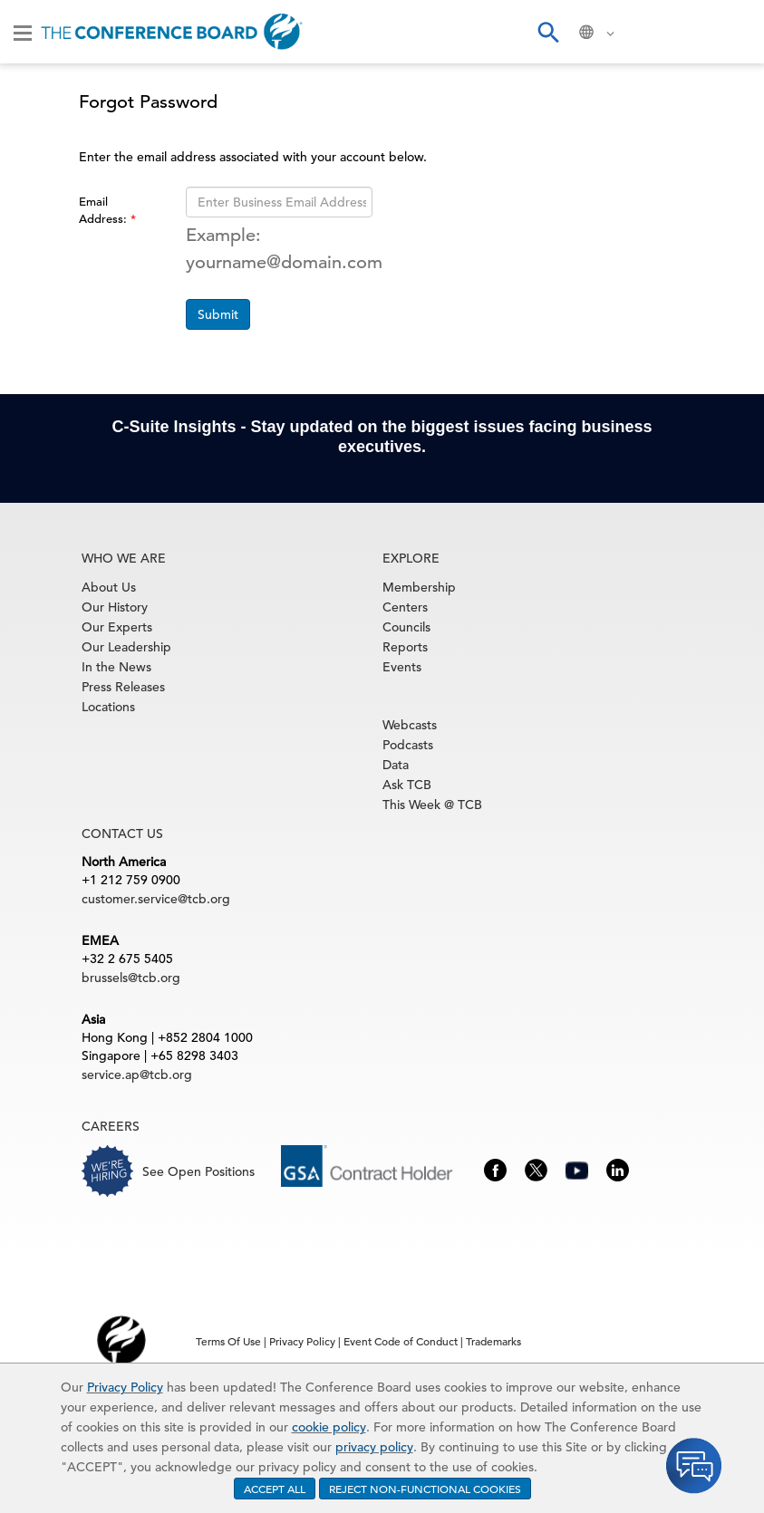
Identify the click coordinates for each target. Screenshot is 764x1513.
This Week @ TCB (432, 804)
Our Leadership (126, 647)
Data (395, 764)
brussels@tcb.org (131, 977)
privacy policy (374, 1447)
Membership (419, 587)
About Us (109, 587)
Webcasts (409, 725)
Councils (406, 627)
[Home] (172, 32)
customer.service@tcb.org (156, 899)
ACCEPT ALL (274, 1488)
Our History (115, 607)
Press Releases (123, 687)
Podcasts (407, 745)
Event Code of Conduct (400, 1341)
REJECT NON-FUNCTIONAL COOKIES (425, 1488)
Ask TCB (406, 784)
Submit (218, 314)
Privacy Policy (125, 1387)
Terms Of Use (228, 1341)
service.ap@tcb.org (137, 1074)
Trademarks (493, 1341)
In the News (116, 667)
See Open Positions (198, 1171)
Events (401, 667)
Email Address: (105, 210)
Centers (405, 607)
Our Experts (117, 627)
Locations (108, 707)
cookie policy (329, 1427)
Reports (405, 647)
